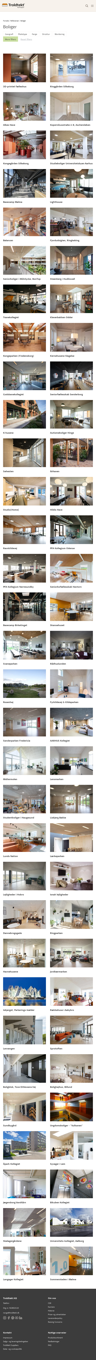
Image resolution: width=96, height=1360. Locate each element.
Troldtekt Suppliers (11, 1345)
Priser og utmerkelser (57, 1314)
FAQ (49, 1345)
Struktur (46, 34)
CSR (49, 1303)
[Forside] (13, 6)
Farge (34, 34)
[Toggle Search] (86, 5)
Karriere (51, 1307)
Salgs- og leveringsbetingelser (15, 1341)
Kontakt (7, 1332)
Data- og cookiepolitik (12, 1349)
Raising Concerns (55, 1322)
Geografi (9, 34)
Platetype (22, 34)
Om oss (52, 1298)
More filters (10, 39)
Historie (51, 1310)
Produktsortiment (55, 1337)
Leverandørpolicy (55, 1318)
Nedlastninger (53, 1341)
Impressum (7, 1337)
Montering (59, 34)
